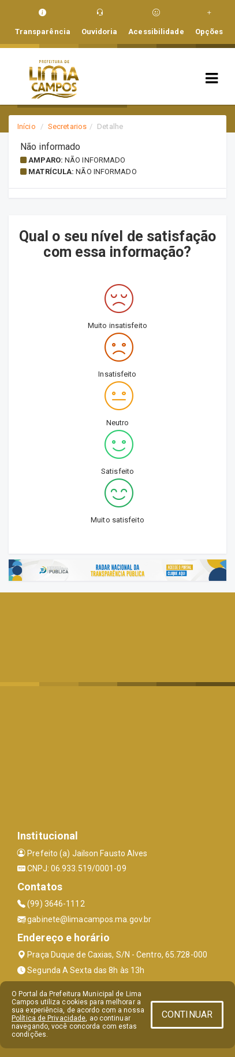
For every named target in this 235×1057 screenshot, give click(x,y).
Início (26, 126)
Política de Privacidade (48, 1018)
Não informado (95, 160)
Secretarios (67, 126)
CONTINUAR (187, 1014)
